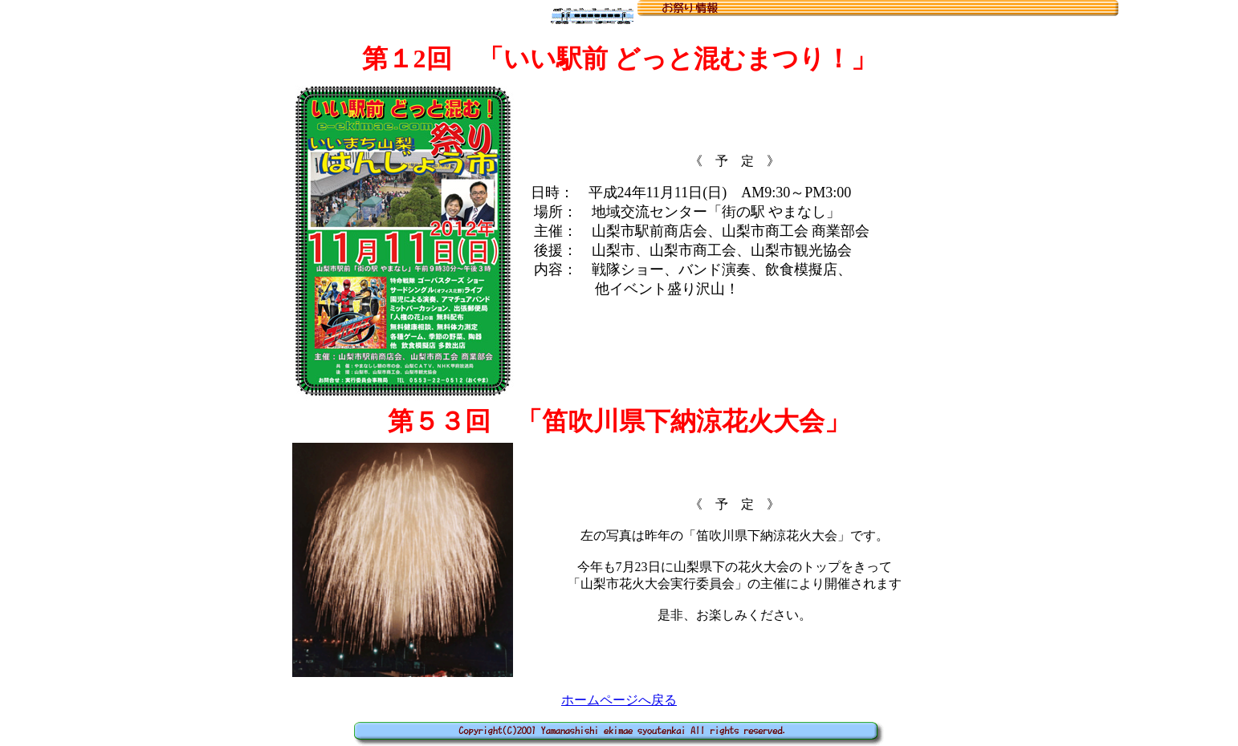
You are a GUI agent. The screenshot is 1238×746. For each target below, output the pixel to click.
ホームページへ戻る (619, 700)
